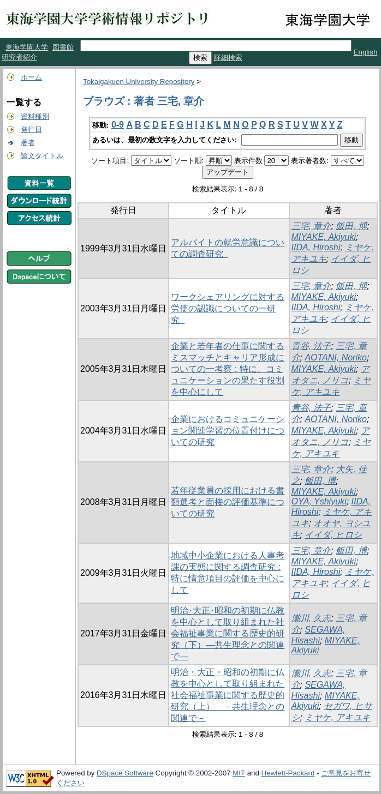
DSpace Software (125, 773)
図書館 (63, 47)
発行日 (31, 129)
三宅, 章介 (311, 226)
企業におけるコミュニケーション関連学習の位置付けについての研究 (227, 430)
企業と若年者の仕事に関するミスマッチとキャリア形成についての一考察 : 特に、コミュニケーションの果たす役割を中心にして (227, 368)
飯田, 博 (351, 226)
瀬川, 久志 (311, 618)
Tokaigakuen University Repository (138, 81)
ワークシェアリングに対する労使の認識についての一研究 (227, 308)
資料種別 (35, 116)
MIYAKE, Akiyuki (323, 237)
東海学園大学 (26, 47)
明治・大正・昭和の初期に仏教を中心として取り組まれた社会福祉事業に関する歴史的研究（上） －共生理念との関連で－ (227, 695)
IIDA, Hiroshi (316, 247)
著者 (28, 143)
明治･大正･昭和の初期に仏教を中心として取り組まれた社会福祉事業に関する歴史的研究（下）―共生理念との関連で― (227, 633)
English (366, 52)
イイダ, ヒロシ (333, 534)
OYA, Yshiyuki (319, 501)
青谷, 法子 (311, 346)
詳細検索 (228, 57)
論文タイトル (42, 156)
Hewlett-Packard (288, 773)
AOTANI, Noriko (336, 357)
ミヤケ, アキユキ (338, 717)
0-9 (117, 124)
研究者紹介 (19, 57)
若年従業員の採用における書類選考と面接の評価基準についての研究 (227, 502)
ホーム (31, 77)
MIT (239, 773)
